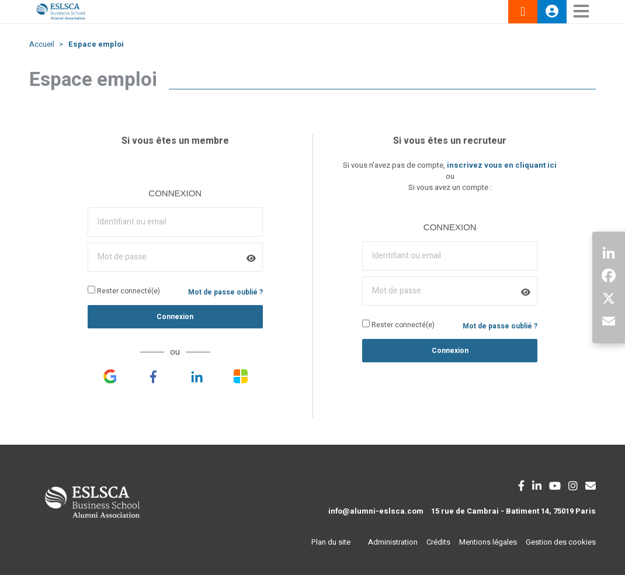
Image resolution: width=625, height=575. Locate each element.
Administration (393, 542)
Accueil (41, 44)
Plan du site (330, 542)
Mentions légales (488, 542)
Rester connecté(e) (124, 291)
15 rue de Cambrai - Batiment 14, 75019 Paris (513, 511)
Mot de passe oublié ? (225, 292)
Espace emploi (96, 44)
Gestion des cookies (561, 542)
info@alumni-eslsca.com (375, 511)
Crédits (438, 542)
